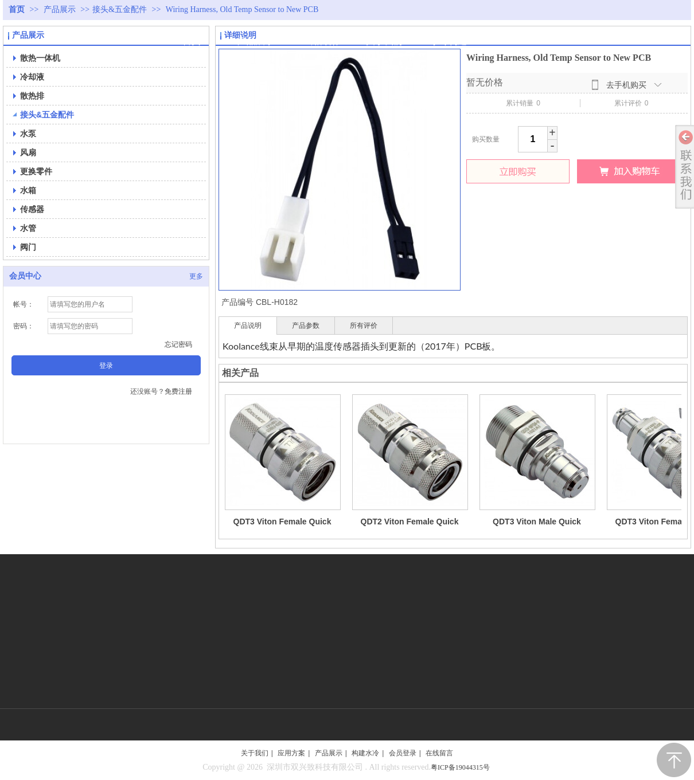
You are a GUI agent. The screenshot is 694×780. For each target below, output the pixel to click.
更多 (196, 276)
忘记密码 (178, 344)
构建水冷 (365, 753)
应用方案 (291, 753)
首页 (17, 9)
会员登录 (402, 753)
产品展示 (61, 9)
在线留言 (439, 753)
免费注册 (178, 391)
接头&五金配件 (119, 9)
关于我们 (254, 753)
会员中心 (25, 276)
